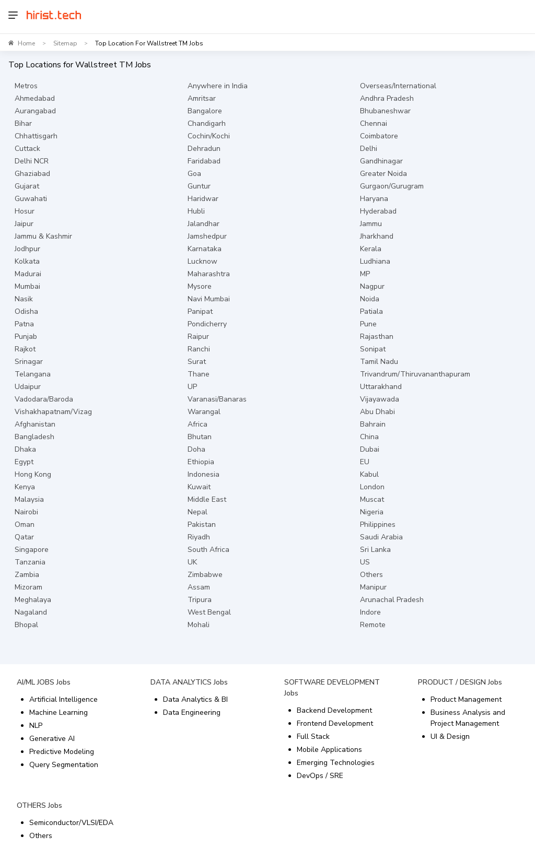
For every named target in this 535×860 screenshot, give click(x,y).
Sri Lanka (375, 550)
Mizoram (28, 587)
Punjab (26, 336)
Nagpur (372, 286)
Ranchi (199, 349)
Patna (24, 324)
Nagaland (31, 612)
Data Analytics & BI (195, 699)
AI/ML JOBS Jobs (44, 682)
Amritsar (202, 98)
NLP (35, 726)
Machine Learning (58, 712)
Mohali (199, 625)
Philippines (378, 524)
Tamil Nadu (379, 362)
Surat (197, 362)
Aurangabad (35, 111)
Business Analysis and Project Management (468, 718)
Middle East (207, 499)
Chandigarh (207, 123)
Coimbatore (379, 136)
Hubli (196, 211)
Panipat (200, 311)
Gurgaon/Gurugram (392, 186)
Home (26, 43)
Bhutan (200, 437)
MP (365, 274)
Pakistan (202, 524)
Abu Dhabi (377, 412)
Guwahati (31, 199)
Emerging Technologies (336, 763)
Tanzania (30, 562)
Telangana (33, 374)
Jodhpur (27, 249)
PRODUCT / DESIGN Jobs (460, 682)
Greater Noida (383, 174)
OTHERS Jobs (39, 805)
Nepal (197, 512)
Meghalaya (33, 600)
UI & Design (450, 736)
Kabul (369, 474)
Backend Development (334, 710)
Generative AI (52, 739)
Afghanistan (35, 424)
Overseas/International (398, 86)
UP (192, 387)
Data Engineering (191, 712)
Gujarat (27, 186)
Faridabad (204, 161)
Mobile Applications (329, 750)
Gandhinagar (381, 161)
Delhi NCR (32, 161)
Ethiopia (201, 462)
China (369, 437)
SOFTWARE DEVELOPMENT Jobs (332, 687)
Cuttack (27, 149)
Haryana (374, 199)
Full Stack (313, 736)
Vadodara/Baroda (44, 399)
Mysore (200, 286)
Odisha (26, 311)
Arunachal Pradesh (392, 600)
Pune (368, 324)
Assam (199, 587)
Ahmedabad (35, 98)
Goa (194, 174)
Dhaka (25, 449)
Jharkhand (376, 236)
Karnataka (205, 249)
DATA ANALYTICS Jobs (189, 682)
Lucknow (202, 261)
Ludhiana (375, 261)
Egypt (24, 462)
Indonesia (203, 474)
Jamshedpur (207, 236)
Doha (196, 449)
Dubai (369, 449)
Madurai (28, 274)
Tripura (200, 600)
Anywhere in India (218, 86)
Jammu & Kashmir (43, 236)
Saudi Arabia (381, 537)
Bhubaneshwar (385, 111)
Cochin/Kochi (209, 136)
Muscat (372, 499)
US (365, 562)
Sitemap (65, 43)
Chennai (373, 123)
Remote (373, 625)
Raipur (198, 336)
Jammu (371, 224)
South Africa (208, 550)
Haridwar (203, 199)
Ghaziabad (32, 174)
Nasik (24, 299)
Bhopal (26, 625)
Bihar (23, 123)
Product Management (466, 699)
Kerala (370, 249)
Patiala (371, 311)
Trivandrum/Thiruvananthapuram (415, 374)
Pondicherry (207, 324)
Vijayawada (379, 399)
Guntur (199, 186)
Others (371, 575)
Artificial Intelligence (63, 699)
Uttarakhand (381, 387)
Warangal (204, 412)
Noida (369, 299)
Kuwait (199, 487)
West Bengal (209, 612)
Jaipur (24, 224)
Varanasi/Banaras (217, 399)
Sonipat (373, 349)
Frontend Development (335, 723)
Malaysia (29, 499)
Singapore (32, 550)
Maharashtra (209, 274)
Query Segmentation (63, 765)
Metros (26, 86)
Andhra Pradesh (387, 98)
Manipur (373, 587)
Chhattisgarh (36, 136)
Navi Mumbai (209, 299)
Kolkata (27, 261)
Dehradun (204, 149)
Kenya (25, 487)
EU (364, 462)
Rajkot (25, 349)
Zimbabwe (205, 575)
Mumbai (27, 286)
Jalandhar (203, 224)
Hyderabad (378, 211)
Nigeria (371, 512)
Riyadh (199, 537)
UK (192, 562)
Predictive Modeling (61, 752)
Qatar (24, 537)
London (372, 487)
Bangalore (205, 111)
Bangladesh (34, 437)
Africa (197, 424)
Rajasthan (376, 336)
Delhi (368, 149)
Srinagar (29, 362)
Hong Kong (33, 474)
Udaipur (28, 387)
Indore (370, 612)
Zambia (27, 575)
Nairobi (26, 512)
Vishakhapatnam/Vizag (53, 412)
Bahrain (373, 424)
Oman (24, 524)
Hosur (24, 211)
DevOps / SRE (320, 776)
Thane (199, 374)
